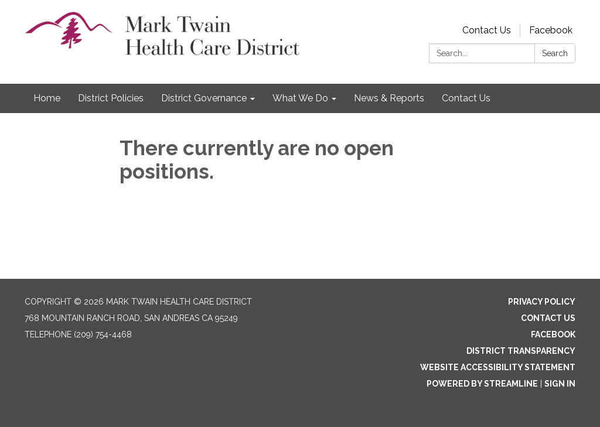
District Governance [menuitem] (204, 98)
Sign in (559, 383)
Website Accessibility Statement (497, 367)
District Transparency (520, 351)
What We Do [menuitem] (300, 98)
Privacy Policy (541, 301)
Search (555, 53)
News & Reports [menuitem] (389, 98)
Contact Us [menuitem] (466, 98)
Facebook (550, 30)
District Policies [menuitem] (111, 98)
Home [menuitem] (46, 98)
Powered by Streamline (482, 383)
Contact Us (486, 30)
